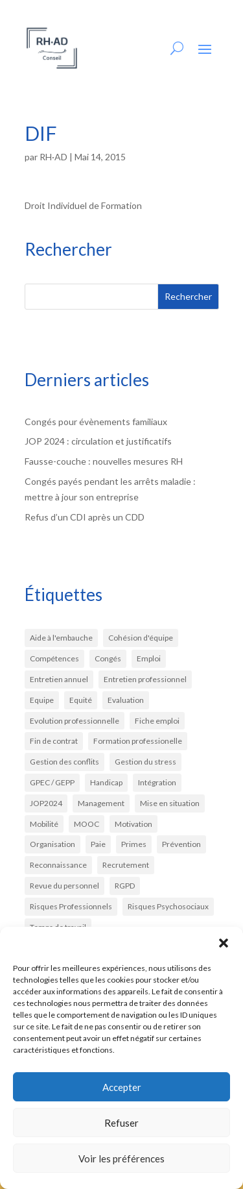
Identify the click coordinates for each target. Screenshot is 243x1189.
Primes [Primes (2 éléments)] (133, 844)
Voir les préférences (121, 1158)
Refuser (121, 1123)
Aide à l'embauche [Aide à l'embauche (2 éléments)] (61, 638)
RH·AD (53, 156)
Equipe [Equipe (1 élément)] (42, 700)
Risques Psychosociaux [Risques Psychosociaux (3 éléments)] (168, 906)
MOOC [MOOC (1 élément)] (86, 824)
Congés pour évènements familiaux (96, 421)
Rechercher (188, 296)
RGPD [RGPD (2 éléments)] (125, 885)
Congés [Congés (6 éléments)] (108, 658)
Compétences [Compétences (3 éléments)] (54, 658)
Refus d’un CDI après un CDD (85, 516)
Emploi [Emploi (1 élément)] (149, 658)
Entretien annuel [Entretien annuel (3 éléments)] (59, 679)
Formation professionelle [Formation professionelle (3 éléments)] (137, 741)
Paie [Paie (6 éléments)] (98, 844)
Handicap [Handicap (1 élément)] (106, 782)
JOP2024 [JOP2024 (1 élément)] (46, 803)
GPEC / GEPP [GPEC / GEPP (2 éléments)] (52, 782)
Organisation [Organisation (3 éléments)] (52, 844)
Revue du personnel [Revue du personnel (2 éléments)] (64, 885)
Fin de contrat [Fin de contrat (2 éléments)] (54, 741)
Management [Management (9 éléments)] (101, 803)
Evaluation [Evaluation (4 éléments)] (126, 700)
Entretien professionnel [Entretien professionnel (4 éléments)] (145, 679)
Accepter (121, 1087)
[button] (223, 943)
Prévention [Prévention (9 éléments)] (181, 844)
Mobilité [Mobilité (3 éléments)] (44, 824)
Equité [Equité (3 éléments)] (80, 700)
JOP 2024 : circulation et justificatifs (98, 441)
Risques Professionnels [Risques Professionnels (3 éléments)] (71, 906)
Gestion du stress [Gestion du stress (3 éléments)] (145, 761)
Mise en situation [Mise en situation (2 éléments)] (170, 803)
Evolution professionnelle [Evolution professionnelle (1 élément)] (74, 721)
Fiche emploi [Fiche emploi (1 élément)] (157, 721)
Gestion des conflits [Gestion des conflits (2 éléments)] (64, 761)
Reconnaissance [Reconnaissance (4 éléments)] (58, 865)
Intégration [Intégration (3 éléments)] (157, 782)
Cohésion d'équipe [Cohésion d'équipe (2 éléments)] (140, 638)
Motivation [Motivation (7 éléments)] (133, 824)
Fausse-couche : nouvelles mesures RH (104, 461)
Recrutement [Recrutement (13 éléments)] (125, 865)
